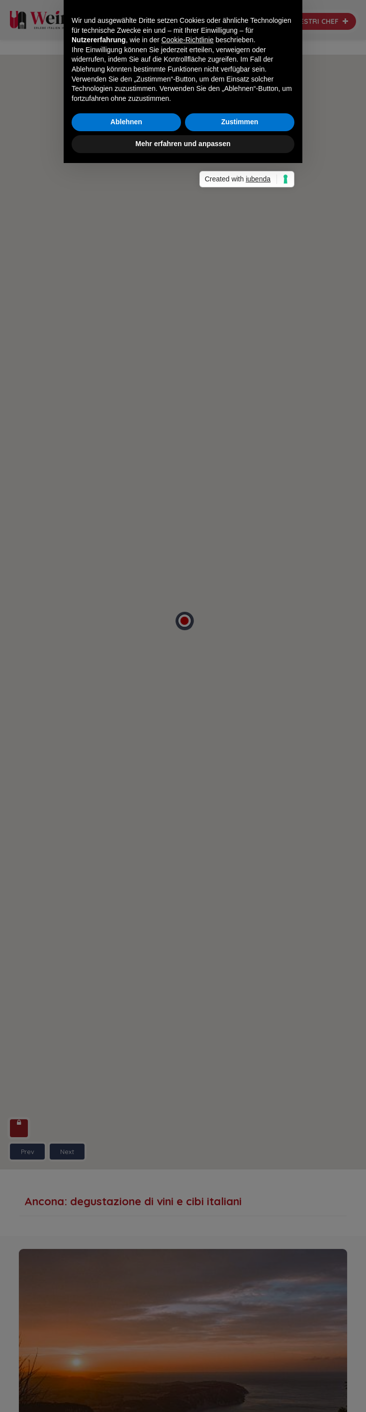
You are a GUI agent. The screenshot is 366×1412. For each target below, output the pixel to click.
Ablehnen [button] (126, 746)
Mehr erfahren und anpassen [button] (182, 768)
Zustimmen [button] (240, 746)
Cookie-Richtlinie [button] (188, 664)
